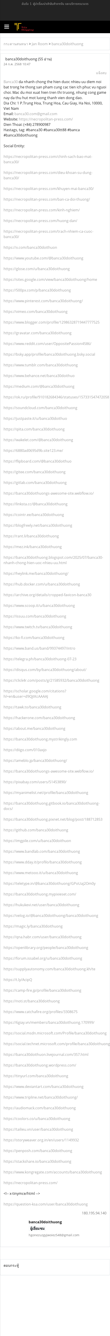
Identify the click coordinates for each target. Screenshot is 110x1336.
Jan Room (40, 43)
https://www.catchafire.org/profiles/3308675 (41, 1011)
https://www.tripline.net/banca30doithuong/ (41, 1097)
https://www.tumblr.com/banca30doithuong (41, 365)
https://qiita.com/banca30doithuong (34, 429)
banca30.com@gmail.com (35, 113)
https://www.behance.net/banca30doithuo (39, 375)
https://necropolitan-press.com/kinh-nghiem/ (42, 210)
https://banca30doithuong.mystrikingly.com (40, 739)
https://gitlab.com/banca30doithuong (35, 482)
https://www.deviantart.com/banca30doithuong (44, 1086)
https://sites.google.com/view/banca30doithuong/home (50, 279)
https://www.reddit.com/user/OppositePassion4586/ (47, 343)
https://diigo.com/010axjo (25, 749)
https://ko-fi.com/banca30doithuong (34, 637)
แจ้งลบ (101, 72)
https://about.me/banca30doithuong (34, 728)
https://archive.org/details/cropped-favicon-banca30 (47, 594)
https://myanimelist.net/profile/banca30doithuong (46, 792)
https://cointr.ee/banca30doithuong (34, 514)
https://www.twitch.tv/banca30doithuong (38, 626)
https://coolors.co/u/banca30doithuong (37, 1118)
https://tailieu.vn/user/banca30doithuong (38, 1129)
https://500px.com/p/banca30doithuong (37, 290)
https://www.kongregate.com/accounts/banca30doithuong (53, 1172)
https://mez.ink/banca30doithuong (33, 546)
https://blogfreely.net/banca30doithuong (38, 525)
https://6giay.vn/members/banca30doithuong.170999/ (49, 1022)
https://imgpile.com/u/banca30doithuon (37, 840)
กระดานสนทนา (16, 43)
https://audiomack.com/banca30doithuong (40, 1108)
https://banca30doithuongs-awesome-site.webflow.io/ (49, 493)
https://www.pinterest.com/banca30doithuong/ (43, 300)
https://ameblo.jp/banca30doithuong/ (35, 760)
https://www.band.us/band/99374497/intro (39, 648)
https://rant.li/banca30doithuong (31, 536)
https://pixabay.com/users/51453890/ (35, 781)
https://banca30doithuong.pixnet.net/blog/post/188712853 (53, 819)
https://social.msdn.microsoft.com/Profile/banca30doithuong (55, 1033)
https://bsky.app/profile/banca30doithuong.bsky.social (49, 354)
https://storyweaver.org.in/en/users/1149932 (41, 1140)
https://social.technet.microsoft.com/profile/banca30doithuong (57, 1043)
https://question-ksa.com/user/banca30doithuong (46, 1204)
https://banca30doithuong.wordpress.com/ (40, 1065)
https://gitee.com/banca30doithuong (35, 471)
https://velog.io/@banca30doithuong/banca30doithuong (51, 915)
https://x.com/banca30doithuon (30, 247)
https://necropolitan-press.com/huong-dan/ (40, 220)
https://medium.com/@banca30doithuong (39, 386)
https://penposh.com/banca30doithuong (38, 1150)
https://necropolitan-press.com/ (46, 119)
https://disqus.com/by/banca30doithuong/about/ (45, 669)
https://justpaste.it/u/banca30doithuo (35, 418)
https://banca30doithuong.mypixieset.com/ (40, 894)
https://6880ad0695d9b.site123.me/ (33, 450)
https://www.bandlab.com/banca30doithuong (42, 851)
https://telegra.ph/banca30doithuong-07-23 (40, 659)
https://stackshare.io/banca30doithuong (37, 1161)
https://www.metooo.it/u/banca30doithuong (41, 872)
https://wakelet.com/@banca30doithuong (38, 439)
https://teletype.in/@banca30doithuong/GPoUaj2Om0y (50, 883)
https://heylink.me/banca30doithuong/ (36, 573)
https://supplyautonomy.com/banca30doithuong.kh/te (49, 969)
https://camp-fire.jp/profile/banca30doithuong (42, 990)
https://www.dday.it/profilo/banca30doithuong (43, 862)
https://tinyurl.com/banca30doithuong (36, 1075)
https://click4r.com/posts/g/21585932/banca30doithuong (51, 680)
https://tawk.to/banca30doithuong (32, 707)
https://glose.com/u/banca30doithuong (37, 268)
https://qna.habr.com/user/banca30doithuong (43, 936)
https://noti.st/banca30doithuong (32, 1001)
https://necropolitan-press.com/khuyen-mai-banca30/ (49, 188)
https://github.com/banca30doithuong (36, 830)
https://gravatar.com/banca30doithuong (38, 332)
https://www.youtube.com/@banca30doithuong (43, 258)
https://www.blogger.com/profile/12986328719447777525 (52, 322)
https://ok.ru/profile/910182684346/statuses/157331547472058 (56, 397)
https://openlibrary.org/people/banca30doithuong (46, 947)
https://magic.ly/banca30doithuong (33, 926)
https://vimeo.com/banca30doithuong (36, 311)
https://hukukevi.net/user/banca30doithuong (41, 904)
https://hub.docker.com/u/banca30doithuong (42, 584)
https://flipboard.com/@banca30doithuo (38, 461)
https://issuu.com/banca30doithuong (35, 616)
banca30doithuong (67, 43)
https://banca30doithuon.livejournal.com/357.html (46, 1054)
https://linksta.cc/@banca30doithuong (36, 504)
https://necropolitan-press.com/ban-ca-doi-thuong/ (47, 199)
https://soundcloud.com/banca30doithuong (40, 407)
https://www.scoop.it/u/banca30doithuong (39, 605)
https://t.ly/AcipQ (18, 979)
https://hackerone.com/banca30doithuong (39, 717)
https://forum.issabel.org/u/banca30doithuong (43, 958)
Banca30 (11, 81)
